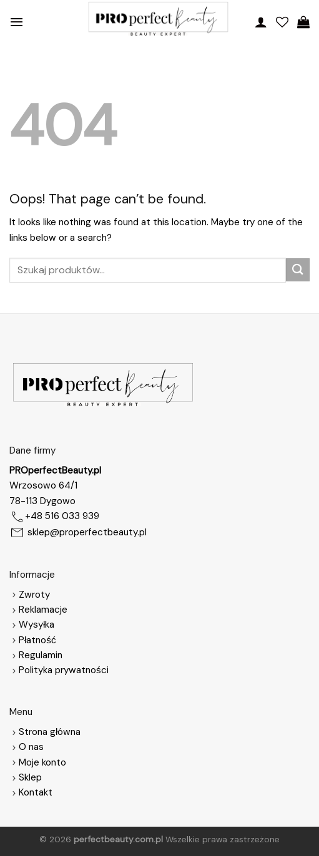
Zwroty (29, 594)
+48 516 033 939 (62, 516)
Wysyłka (36, 624)
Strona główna (45, 732)
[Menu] (16, 22)
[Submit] (298, 269)
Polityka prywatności (64, 670)
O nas (26, 747)
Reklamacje (38, 609)
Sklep (30, 777)
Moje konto (42, 762)
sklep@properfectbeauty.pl (87, 532)
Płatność (37, 640)
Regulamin (40, 655)
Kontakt (35, 792)
